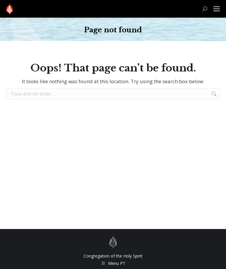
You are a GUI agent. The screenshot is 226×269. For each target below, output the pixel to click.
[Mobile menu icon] (216, 8)
